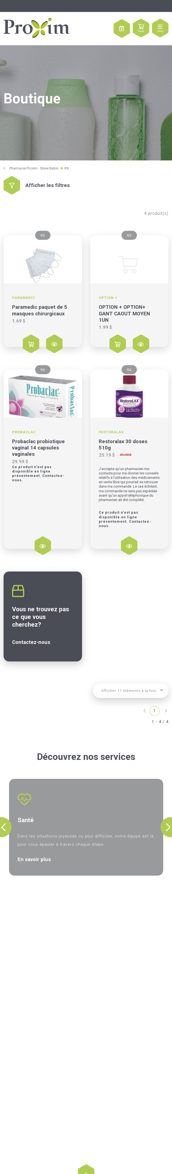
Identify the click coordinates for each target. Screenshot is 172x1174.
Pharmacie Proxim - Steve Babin (33, 168)
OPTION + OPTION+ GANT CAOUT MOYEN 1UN (124, 313)
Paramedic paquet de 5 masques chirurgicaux (39, 310)
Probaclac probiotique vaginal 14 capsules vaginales (38, 448)
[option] (86, 827)
